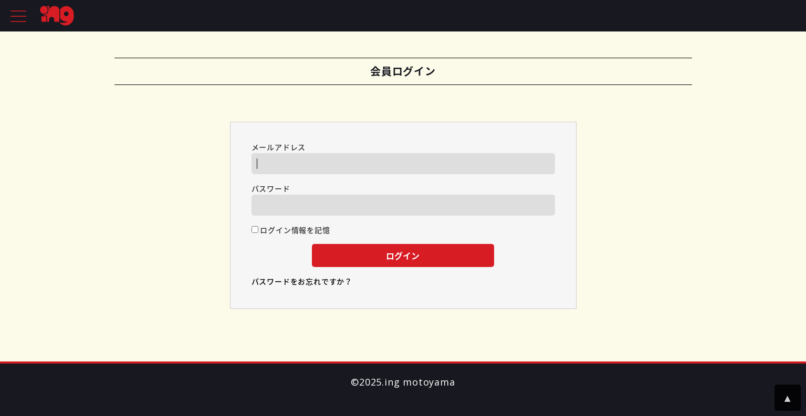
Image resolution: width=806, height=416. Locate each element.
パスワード (403, 199)
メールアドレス (403, 158)
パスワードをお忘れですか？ (302, 281)
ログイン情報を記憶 (291, 230)
